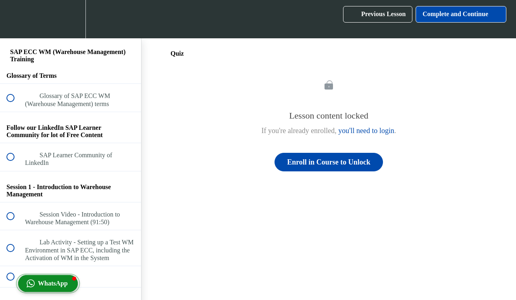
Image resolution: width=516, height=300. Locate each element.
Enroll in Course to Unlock (328, 162)
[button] (15, 19)
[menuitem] (70, 19)
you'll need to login (366, 131)
